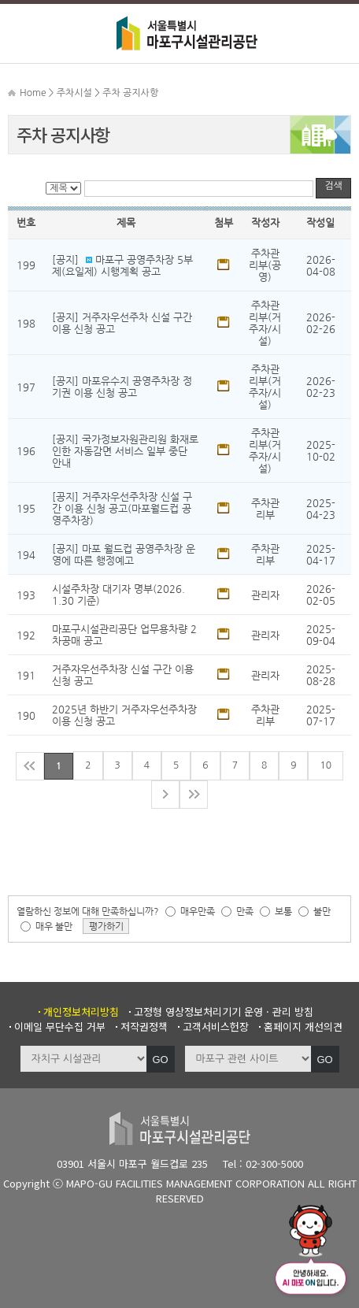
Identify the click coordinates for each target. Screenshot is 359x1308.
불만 (322, 911)
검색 (333, 186)
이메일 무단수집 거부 (59, 1026)
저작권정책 (144, 1026)
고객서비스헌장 (216, 1026)
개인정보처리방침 (81, 1011)
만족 (245, 911)
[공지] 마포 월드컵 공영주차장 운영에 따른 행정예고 (123, 554)
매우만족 (197, 911)
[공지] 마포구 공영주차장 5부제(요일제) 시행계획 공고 (122, 265)
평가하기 (106, 926)
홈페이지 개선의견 (303, 1026)
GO (160, 1059)
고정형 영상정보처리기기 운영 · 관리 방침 (223, 1011)
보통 (283, 911)
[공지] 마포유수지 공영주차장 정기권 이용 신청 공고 (122, 386)
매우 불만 (53, 926)
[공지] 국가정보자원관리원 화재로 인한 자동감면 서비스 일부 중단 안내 (125, 451)
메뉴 (23, 31)
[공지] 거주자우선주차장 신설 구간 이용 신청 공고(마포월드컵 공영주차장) (122, 508)
